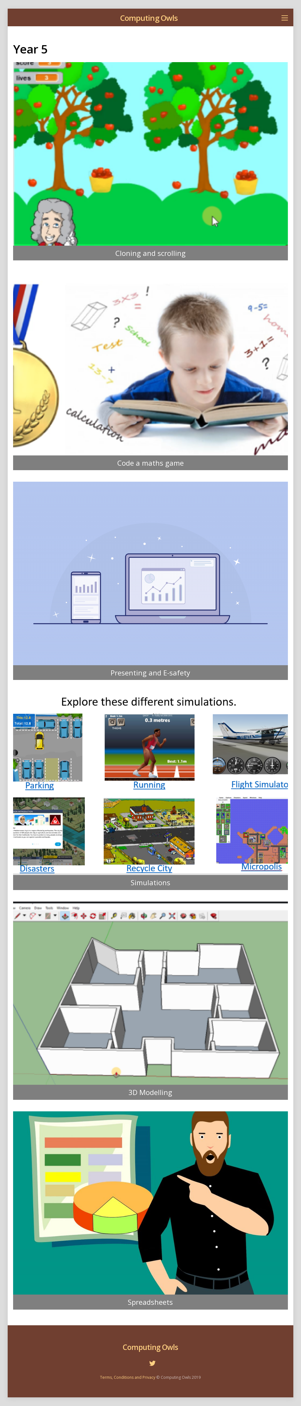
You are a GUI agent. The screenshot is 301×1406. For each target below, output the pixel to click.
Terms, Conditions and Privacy (127, 1377)
